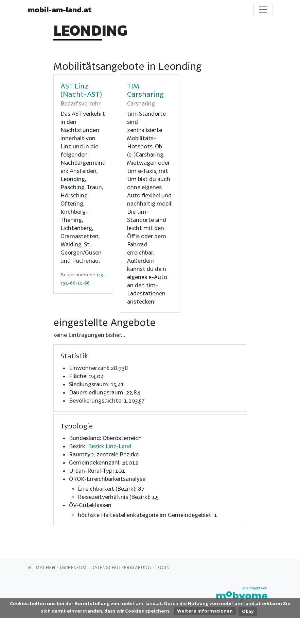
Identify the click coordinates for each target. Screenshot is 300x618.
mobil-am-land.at (60, 9)
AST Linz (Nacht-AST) (81, 90)
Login (163, 567)
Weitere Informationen (205, 611)
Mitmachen (41, 567)
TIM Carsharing (145, 90)
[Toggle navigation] (262, 9)
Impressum (73, 567)
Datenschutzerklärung (121, 567)
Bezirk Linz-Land (109, 446)
